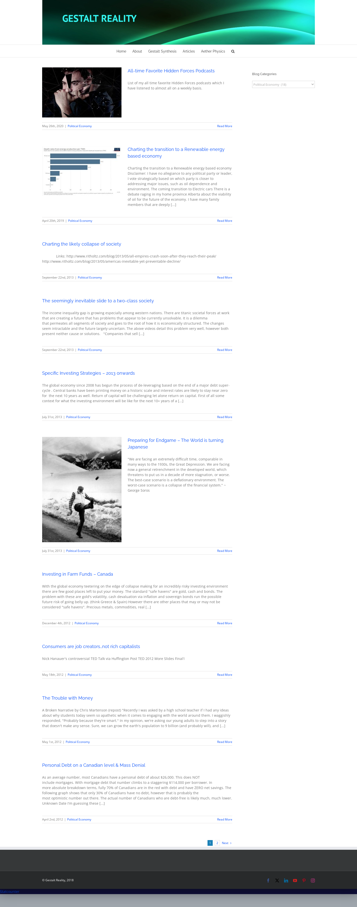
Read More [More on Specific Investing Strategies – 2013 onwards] (224, 417)
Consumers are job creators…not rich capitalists (91, 646)
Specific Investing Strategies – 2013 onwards (88, 373)
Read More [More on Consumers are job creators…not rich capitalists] (224, 675)
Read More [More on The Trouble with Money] (224, 742)
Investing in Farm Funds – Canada (77, 574)
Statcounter (9, 891)
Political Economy (80, 126)
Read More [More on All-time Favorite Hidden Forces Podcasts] (224, 126)
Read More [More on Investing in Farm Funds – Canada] (224, 623)
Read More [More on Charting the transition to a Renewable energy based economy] (224, 221)
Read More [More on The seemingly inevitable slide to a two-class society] (224, 350)
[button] (233, 51)
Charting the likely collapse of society (81, 244)
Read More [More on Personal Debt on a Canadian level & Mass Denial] (224, 819)
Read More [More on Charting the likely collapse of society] (224, 277)
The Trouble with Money (67, 698)
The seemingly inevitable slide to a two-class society (98, 300)
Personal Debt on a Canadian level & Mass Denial (93, 765)
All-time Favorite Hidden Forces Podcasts (171, 70)
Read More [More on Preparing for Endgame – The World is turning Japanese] (224, 551)
